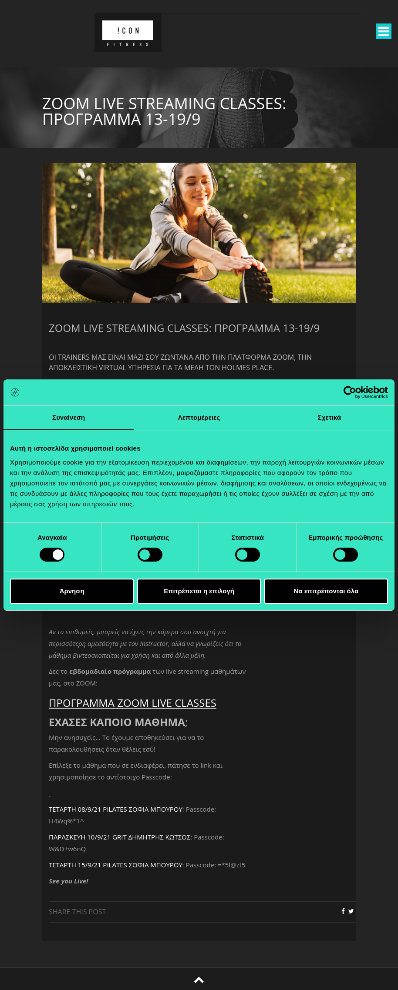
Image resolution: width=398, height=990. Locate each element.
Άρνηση (72, 591)
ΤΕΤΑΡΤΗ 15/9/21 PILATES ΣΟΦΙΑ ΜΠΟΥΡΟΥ (115, 864)
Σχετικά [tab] (329, 417)
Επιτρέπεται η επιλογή (199, 591)
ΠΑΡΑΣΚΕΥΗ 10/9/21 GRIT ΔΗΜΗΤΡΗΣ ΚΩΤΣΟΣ (119, 837)
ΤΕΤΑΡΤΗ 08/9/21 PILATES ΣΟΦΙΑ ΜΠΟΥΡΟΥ (115, 809)
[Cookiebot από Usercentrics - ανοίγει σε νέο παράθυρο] (350, 392)
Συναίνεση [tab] (68, 417)
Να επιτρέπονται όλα (325, 591)
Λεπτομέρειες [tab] (199, 417)
